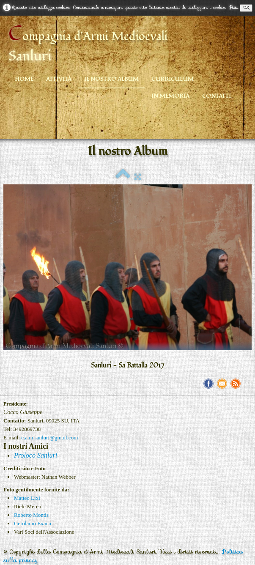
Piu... (233, 7)
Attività (58, 79)
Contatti (216, 96)
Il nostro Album (111, 79)
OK (246, 8)
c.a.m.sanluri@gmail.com (49, 437)
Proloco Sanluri (35, 455)
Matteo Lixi (27, 498)
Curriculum (172, 79)
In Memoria (170, 96)
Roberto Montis (31, 515)
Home (24, 79)
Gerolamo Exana (32, 523)
